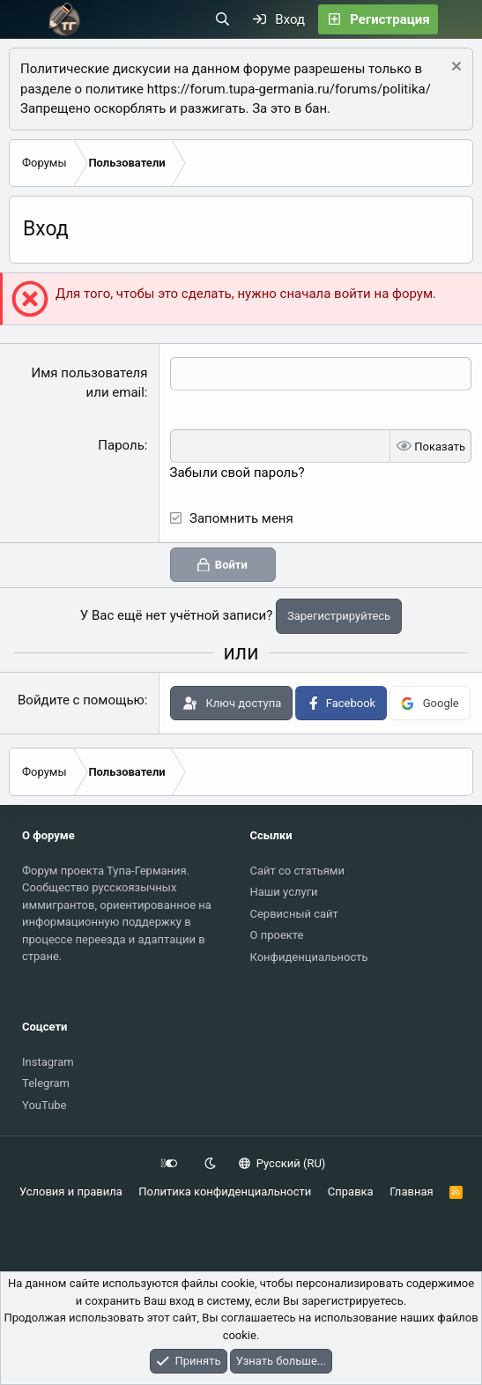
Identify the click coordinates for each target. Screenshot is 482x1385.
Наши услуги (284, 891)
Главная (411, 1191)
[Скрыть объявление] (454, 68)
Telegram (46, 1083)
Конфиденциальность (309, 957)
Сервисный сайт (294, 913)
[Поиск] (222, 19)
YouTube (44, 1105)
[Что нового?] (459, 19)
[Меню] (24, 20)
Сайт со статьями (297, 870)
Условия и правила (70, 1191)
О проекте (277, 935)
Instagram (48, 1062)
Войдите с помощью (81, 700)
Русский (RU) (282, 1163)
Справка (351, 1191)
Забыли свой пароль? (237, 472)
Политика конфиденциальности (224, 1191)
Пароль (121, 445)
